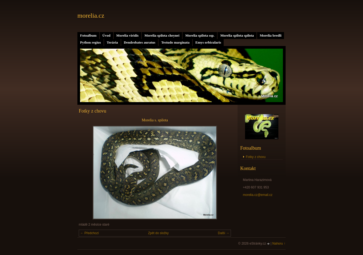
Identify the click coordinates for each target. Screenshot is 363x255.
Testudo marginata (175, 42)
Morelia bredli (270, 35)
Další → (223, 233)
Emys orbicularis (208, 42)
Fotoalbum (88, 35)
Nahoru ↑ (278, 243)
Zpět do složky (158, 233)
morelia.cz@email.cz (258, 195)
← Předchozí (89, 233)
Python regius (90, 42)
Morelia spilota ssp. (199, 35)
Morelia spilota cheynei (161, 35)
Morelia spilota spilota (237, 35)
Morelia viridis (127, 35)
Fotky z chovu (256, 157)
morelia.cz (90, 15)
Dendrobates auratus (139, 42)
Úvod (106, 35)
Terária (112, 42)
